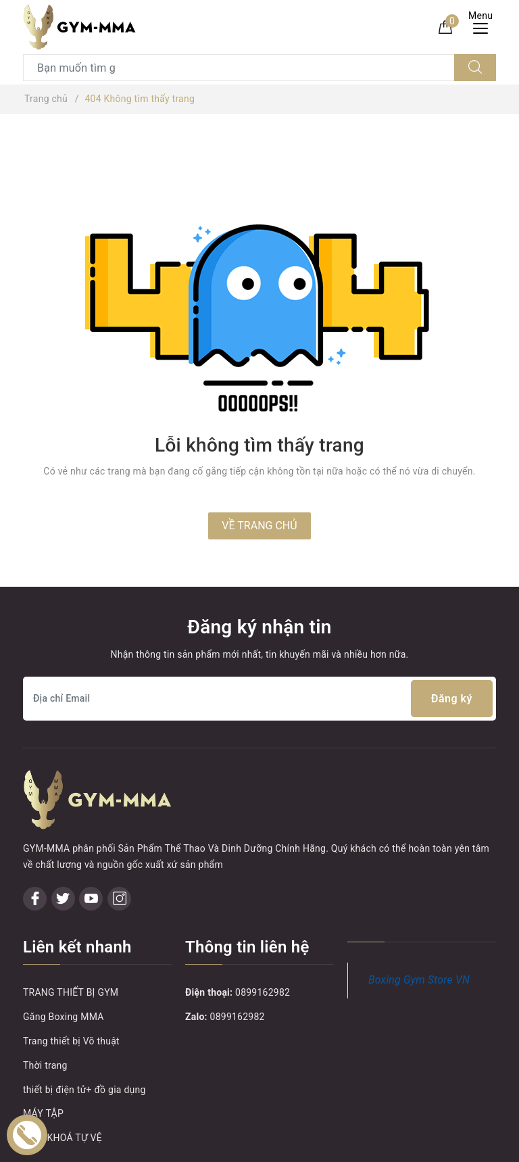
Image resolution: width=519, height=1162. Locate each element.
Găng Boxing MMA (63, 970)
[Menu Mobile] (484, 26)
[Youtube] (91, 852)
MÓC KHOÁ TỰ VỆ (62, 1091)
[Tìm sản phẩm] (239, 67)
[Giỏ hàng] (445, 26)
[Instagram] (119, 852)
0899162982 (262, 946)
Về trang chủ (259, 525)
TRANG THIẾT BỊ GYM (70, 946)
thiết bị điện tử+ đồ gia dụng (84, 1043)
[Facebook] (35, 852)
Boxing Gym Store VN (419, 933)
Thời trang (45, 1018)
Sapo (380, 1147)
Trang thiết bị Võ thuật (71, 994)
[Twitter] (63, 852)
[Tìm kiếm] (475, 67)
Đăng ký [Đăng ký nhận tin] (451, 698)
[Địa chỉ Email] (259, 699)
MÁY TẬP (43, 1067)
